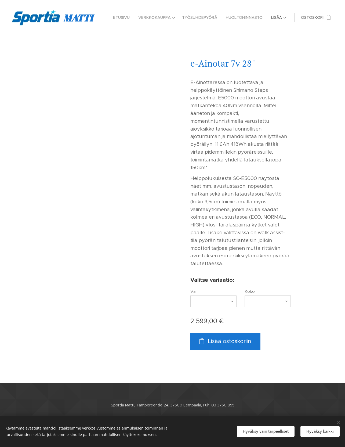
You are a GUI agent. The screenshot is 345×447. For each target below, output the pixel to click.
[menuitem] (126, 17)
